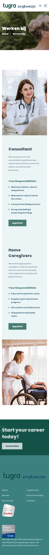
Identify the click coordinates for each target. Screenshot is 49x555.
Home (5, 33)
